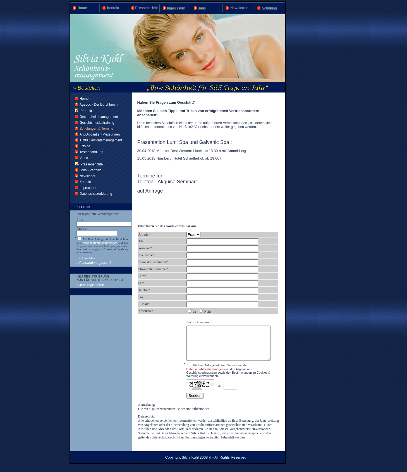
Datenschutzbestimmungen (100, 243)
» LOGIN (83, 207)
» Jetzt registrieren (90, 285)
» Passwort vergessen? (93, 263)
